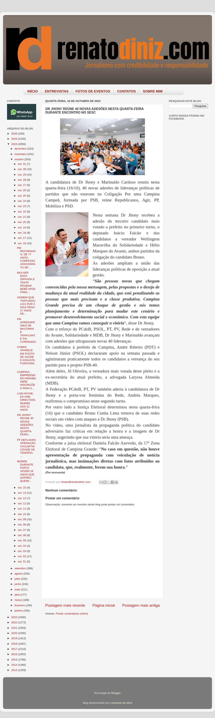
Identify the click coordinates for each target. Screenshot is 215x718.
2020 (14, 633)
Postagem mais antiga (141, 605)
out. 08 (22, 524)
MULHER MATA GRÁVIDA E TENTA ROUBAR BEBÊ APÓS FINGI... (26, 282)
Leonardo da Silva (121, 702)
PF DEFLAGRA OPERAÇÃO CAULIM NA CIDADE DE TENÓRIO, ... (26, 448)
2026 (14, 133)
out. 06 (22, 535)
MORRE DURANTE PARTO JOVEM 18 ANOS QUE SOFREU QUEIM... (25, 471)
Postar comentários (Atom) (72, 613)
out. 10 (22, 514)
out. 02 (22, 556)
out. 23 (22, 206)
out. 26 (22, 190)
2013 (14, 670)
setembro (20, 568)
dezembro (20, 148)
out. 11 (22, 508)
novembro (20, 154)
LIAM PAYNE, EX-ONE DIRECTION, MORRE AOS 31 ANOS (26, 401)
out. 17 (22, 237)
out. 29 (22, 174)
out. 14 (22, 492)
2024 (14, 144)
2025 (14, 138)
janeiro (18, 610)
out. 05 (22, 540)
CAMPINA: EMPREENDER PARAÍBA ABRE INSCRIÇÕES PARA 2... (26, 380)
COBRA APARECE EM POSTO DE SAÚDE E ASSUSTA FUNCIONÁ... (26, 357)
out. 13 (22, 498)
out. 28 (22, 179)
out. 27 (22, 185)
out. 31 (22, 163)
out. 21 (22, 216)
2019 (14, 638)
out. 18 (22, 232)
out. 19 (22, 227)
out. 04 (22, 545)
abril (17, 594)
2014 (14, 664)
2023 (14, 617)
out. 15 (22, 487)
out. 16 (22, 243)
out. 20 (22, 222)
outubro (19, 159)
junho (18, 584)
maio (17, 589)
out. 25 (22, 195)
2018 (14, 643)
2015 (14, 659)
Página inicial (103, 605)
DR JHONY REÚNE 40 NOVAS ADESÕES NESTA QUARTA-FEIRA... (25, 424)
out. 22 (22, 211)
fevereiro (20, 605)
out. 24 (22, 200)
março (18, 599)
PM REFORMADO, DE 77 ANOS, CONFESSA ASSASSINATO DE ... (26, 257)
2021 (14, 627)
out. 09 (22, 519)
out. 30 (22, 169)
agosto (18, 573)
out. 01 (22, 561)
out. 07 (22, 529)
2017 (14, 648)
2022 (14, 622)
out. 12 (22, 503)
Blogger (116, 692)
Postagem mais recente (65, 605)
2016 (14, 654)
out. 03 (22, 551)
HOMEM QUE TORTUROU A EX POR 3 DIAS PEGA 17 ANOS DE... (26, 305)
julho (17, 578)
